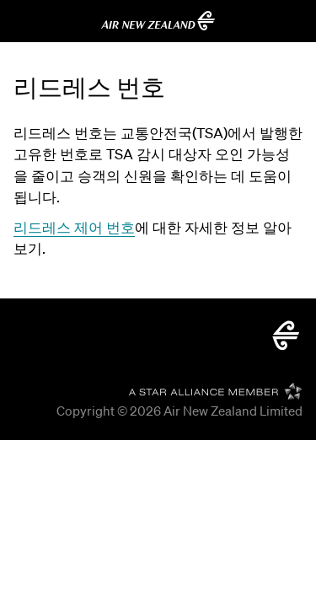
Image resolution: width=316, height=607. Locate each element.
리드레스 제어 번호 (74, 227)
